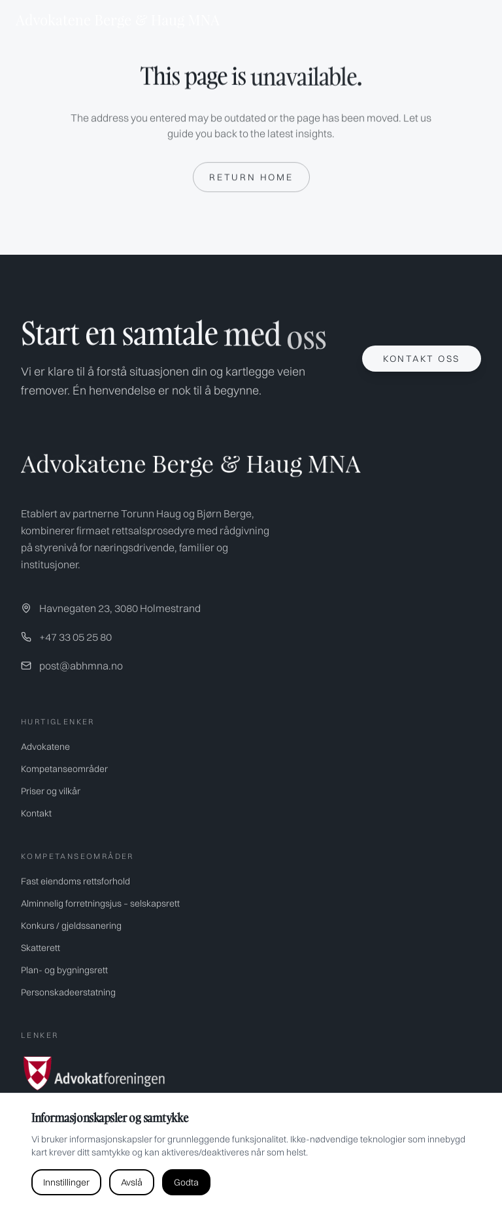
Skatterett (40, 948)
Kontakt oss (421, 358)
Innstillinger (66, 1182)
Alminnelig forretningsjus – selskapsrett (100, 903)
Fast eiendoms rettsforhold (75, 881)
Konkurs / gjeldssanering (71, 925)
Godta (186, 1182)
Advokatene (45, 746)
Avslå (131, 1182)
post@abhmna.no (81, 665)
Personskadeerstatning (68, 992)
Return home (251, 178)
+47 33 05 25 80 (75, 636)
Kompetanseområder (64, 769)
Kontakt (36, 813)
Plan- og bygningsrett (64, 970)
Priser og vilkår (50, 791)
